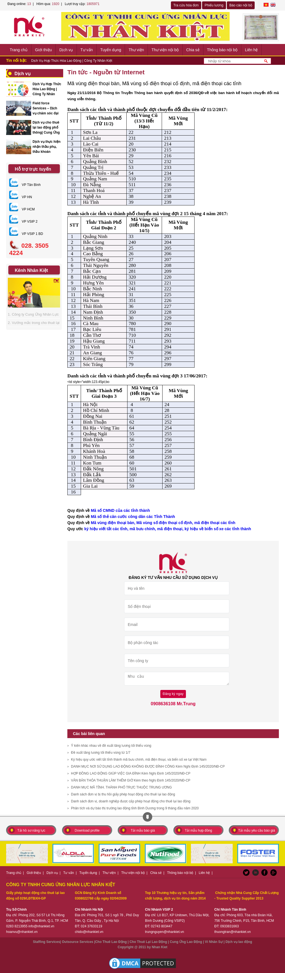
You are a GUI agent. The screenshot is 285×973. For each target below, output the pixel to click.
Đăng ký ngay (173, 694)
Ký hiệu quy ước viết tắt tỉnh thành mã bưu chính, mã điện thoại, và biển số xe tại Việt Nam (139, 759)
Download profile (87, 830)
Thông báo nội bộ (222, 50)
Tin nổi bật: (16, 60)
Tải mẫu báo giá (143, 830)
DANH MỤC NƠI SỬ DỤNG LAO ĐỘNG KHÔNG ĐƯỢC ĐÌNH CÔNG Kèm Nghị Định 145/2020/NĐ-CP (148, 766)
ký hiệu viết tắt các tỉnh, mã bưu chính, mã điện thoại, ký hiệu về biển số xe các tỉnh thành (167, 529)
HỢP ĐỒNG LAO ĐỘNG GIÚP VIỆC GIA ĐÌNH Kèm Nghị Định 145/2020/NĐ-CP (130, 773)
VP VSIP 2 (23, 221)
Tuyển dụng (110, 50)
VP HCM (22, 209)
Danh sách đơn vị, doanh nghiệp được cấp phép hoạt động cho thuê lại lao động (130, 801)
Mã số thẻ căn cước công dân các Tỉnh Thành (133, 516)
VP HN (20, 197)
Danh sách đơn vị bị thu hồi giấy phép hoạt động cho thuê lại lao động (123, 794)
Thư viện (136, 50)
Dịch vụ (66, 50)
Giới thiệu (43, 50)
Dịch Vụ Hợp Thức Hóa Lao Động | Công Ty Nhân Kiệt (71, 61)
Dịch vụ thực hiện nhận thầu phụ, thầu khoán (46, 147)
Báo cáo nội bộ (240, 5)
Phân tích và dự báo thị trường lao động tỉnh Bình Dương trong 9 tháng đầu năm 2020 (135, 808)
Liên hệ (251, 50)
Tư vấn (86, 50)
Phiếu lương (214, 5)
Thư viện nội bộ (165, 50)
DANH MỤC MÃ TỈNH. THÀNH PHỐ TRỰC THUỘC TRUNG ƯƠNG (121, 787)
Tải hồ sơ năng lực (31, 830)
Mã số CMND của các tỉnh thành (120, 510)
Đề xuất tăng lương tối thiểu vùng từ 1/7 (100, 753)
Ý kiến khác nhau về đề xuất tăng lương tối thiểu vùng (111, 746)
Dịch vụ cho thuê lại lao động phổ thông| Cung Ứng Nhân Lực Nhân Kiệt (46, 132)
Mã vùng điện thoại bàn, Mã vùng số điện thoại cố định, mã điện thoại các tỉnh (163, 522)
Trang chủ (19, 50)
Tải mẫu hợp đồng (198, 830)
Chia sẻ (193, 50)
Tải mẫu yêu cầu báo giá (256, 830)
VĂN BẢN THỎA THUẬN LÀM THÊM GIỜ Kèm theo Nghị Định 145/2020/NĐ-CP (130, 780)
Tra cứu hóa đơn (186, 5)
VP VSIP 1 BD (26, 234)
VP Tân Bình (25, 185)
